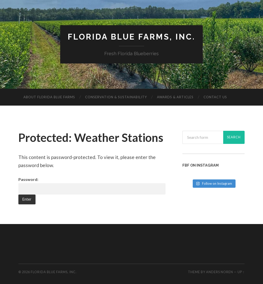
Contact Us (215, 97)
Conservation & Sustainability (116, 97)
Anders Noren (219, 272)
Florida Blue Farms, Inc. (131, 36)
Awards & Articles (175, 97)
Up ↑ (241, 272)
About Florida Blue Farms (49, 97)
